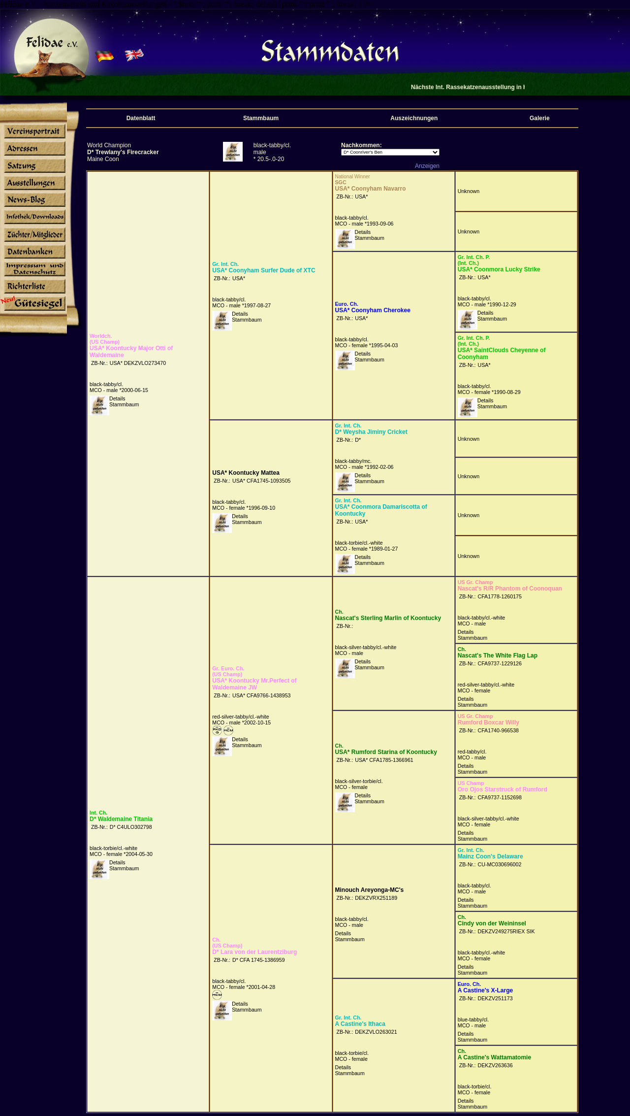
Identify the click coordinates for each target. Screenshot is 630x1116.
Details (117, 398)
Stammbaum (124, 404)
